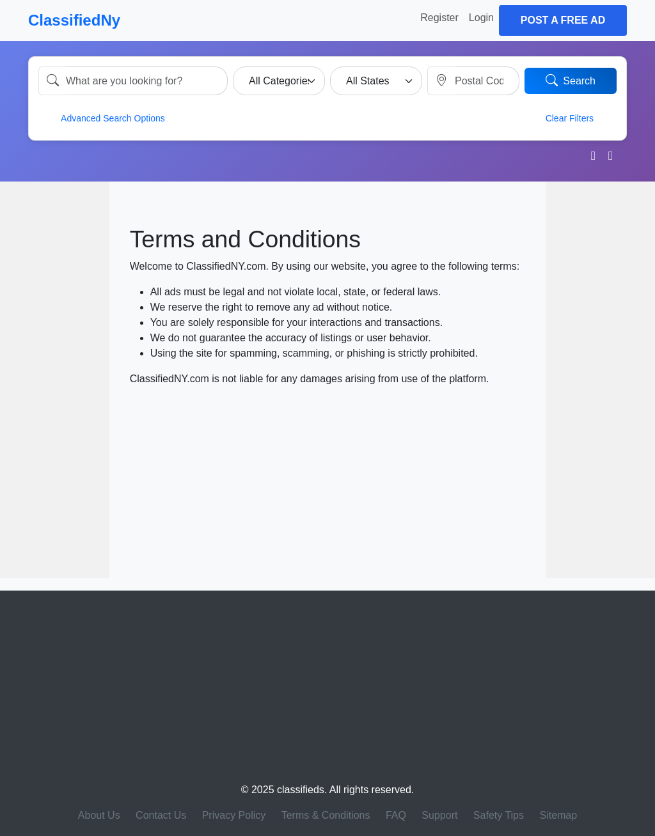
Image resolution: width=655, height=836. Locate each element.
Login (481, 17)
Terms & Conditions (325, 815)
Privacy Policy (234, 815)
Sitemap (558, 815)
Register (439, 17)
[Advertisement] (54, 379)
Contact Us (161, 815)
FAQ (396, 815)
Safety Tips (498, 815)
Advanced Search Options (104, 117)
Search (571, 80)
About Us (99, 815)
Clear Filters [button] (578, 117)
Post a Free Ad (563, 20)
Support (439, 815)
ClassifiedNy (74, 20)
